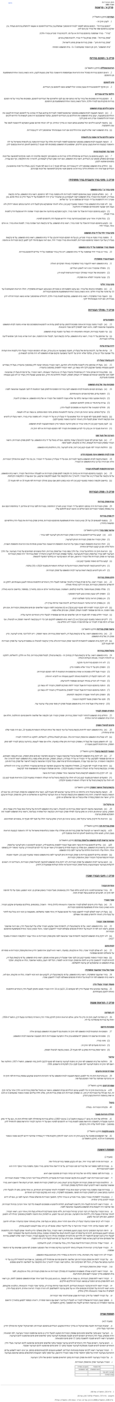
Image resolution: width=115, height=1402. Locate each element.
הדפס (10, 3)
